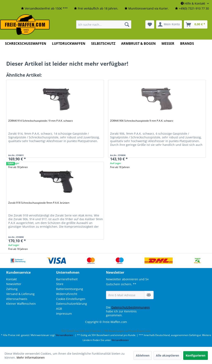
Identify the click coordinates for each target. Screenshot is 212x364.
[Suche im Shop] (103, 24)
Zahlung (12, 289)
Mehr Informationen (31, 357)
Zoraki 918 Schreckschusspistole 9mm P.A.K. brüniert (38, 202)
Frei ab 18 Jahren (120, 167)
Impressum (64, 314)
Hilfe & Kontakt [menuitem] (193, 3)
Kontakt (11, 279)
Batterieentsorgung (69, 289)
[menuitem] (44, 8)
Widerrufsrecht (66, 294)
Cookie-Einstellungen (70, 299)
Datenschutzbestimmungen (130, 307)
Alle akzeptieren (167, 355)
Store (59, 284)
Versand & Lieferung (20, 294)
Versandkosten (64, 335)
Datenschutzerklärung (71, 304)
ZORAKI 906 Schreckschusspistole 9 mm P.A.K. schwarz (141, 120)
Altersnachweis (16, 299)
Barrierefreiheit (67, 279)
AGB (59, 309)
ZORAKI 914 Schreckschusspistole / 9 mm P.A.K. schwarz (40, 120)
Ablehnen (142, 355)
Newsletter (13, 284)
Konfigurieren (195, 355)
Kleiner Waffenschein (21, 304)
